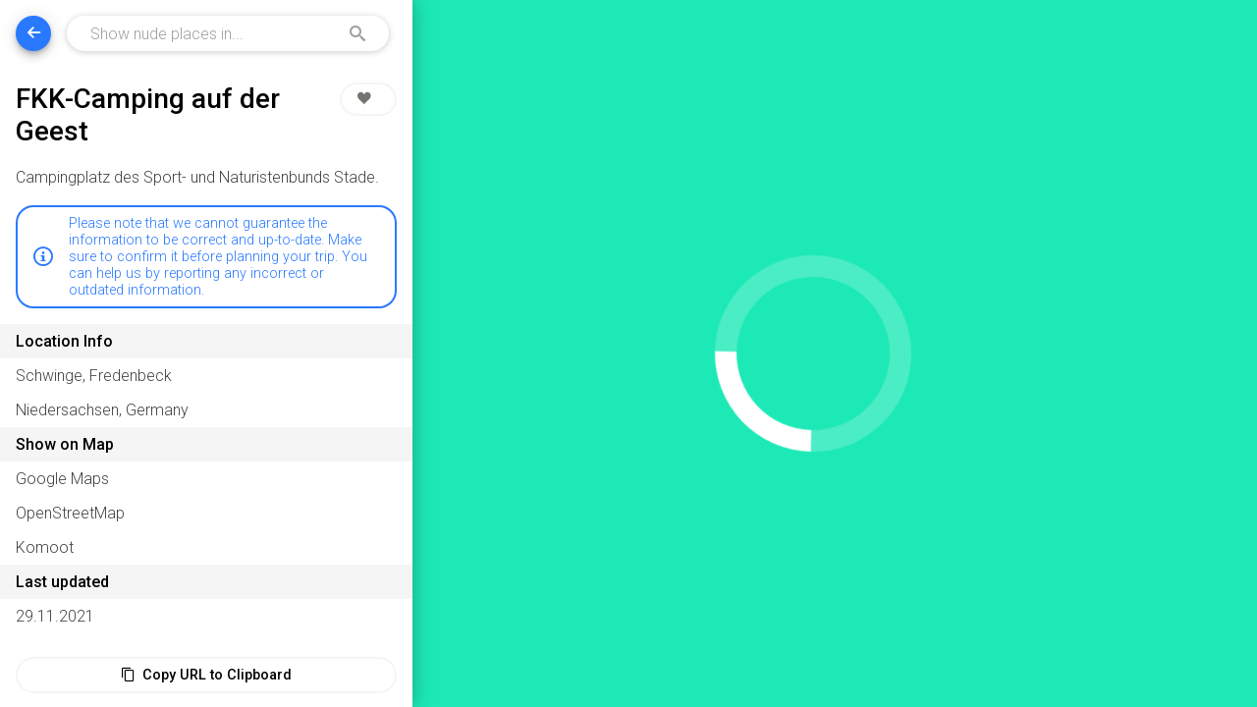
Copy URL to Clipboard (206, 675)
